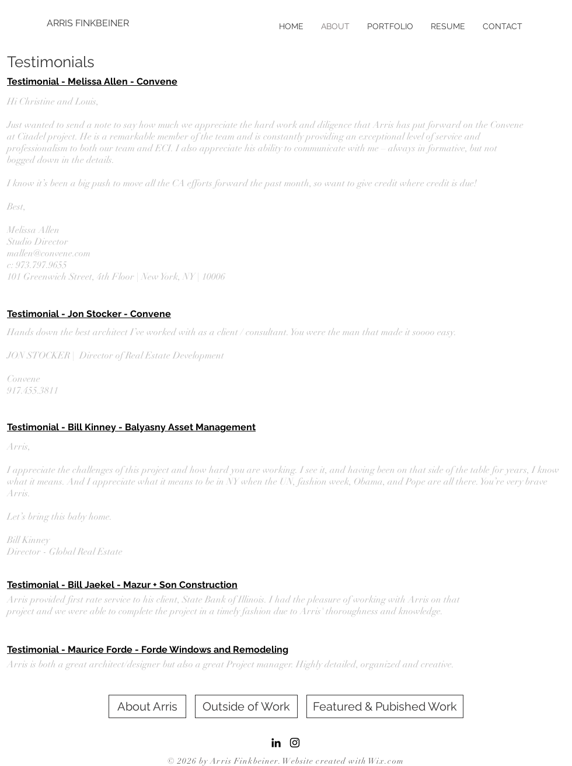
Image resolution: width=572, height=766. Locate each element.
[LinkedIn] (276, 742)
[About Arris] (147, 706)
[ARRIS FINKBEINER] (88, 23)
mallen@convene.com (48, 253)
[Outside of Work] (246, 706)
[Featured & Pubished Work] (384, 706)
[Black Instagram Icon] (294, 742)
